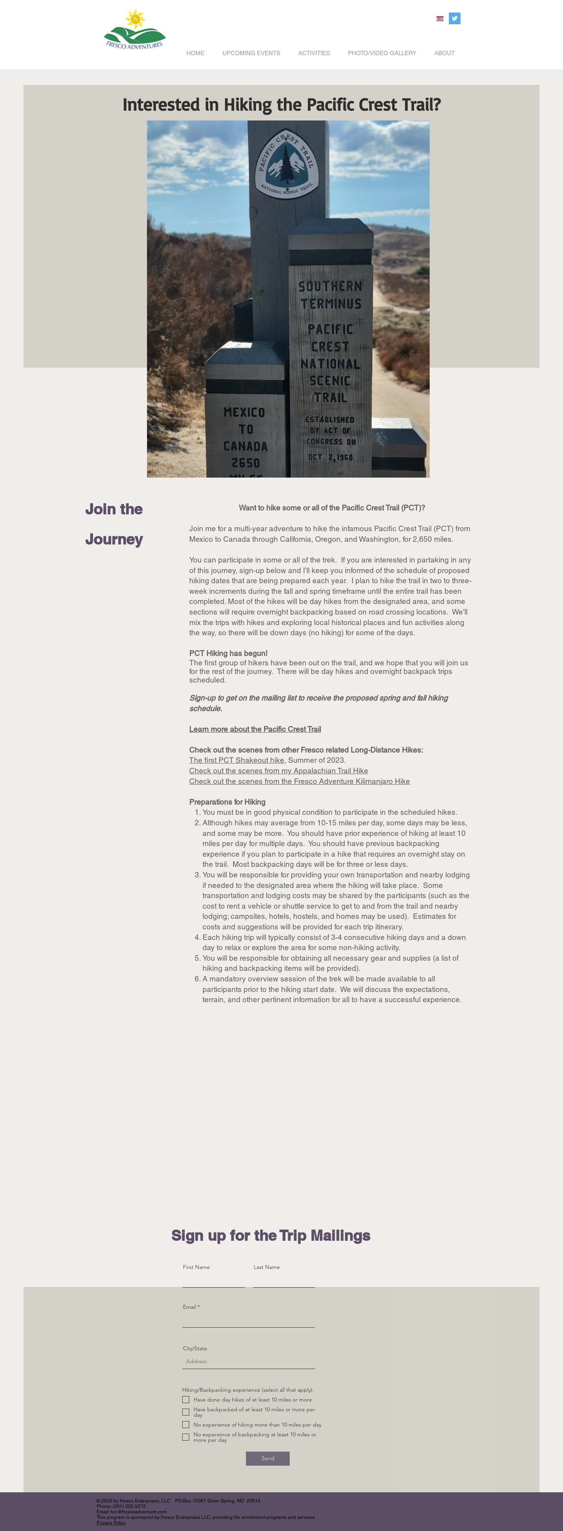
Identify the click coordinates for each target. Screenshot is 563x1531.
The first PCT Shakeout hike (236, 760)
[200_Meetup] (440, 18)
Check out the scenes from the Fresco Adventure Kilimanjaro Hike (299, 781)
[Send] (268, 1459)
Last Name (267, 1267)
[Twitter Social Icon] (455, 18)
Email (189, 1307)
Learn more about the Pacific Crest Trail (255, 729)
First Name (196, 1267)
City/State (195, 1348)
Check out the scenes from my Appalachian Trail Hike (278, 770)
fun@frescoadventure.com (139, 1512)
